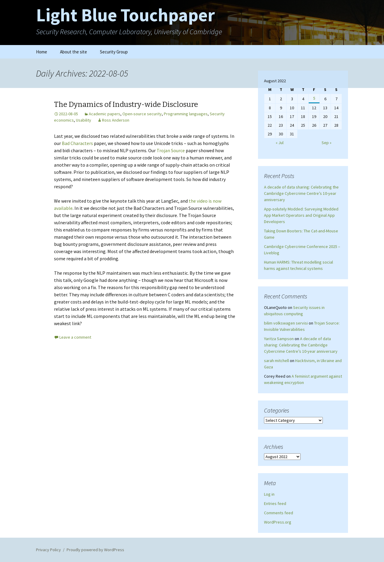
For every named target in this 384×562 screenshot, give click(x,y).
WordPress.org (277, 522)
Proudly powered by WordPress (95, 549)
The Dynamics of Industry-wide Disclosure (126, 104)
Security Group (114, 52)
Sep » (327, 142)
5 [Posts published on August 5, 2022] (314, 98)
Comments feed (278, 512)
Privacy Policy (48, 549)
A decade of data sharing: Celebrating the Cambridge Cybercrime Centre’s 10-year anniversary (301, 193)
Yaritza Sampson (279, 338)
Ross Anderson (115, 120)
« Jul (280, 142)
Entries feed (275, 503)
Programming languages (186, 113)
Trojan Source (171, 150)
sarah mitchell (276, 360)
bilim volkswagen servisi (286, 323)
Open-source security (142, 113)
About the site (73, 52)
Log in (269, 494)
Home (41, 52)
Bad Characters (77, 143)
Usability (83, 120)
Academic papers (104, 113)
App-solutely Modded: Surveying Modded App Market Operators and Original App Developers (301, 215)
